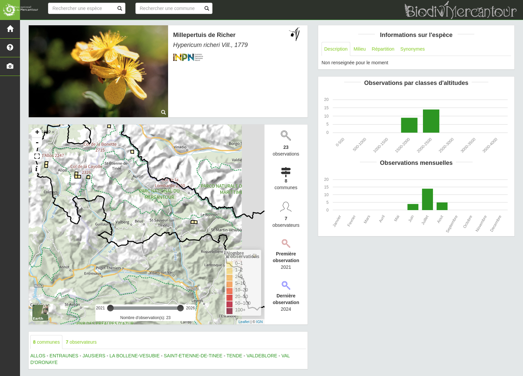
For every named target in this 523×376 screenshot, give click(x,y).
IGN (259, 322)
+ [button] (37, 133)
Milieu (360, 49)
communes (46, 342)
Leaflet (243, 322)
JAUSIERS (93, 355)
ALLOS (37, 355)
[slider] (110, 308)
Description (336, 49)
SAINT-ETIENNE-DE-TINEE (193, 355)
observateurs (81, 342)
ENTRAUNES (64, 355)
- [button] (37, 143)
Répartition (383, 49)
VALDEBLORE (261, 355)
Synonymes (412, 49)
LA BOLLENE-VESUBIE (134, 355)
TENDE (234, 355)
